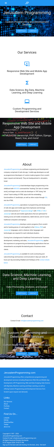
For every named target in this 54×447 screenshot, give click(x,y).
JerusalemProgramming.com (19, 372)
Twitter (6, 424)
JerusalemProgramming (12, 169)
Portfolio (22, 31)
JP (27, 3)
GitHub (6, 420)
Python (37, 227)
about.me (7, 427)
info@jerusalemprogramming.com (32, 321)
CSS (44, 211)
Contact (32, 31)
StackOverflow (8, 422)
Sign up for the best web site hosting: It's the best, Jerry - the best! (24, 445)
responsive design (27, 211)
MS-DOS (16, 188)
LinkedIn (6, 418)
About (6, 404)
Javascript (7, 214)
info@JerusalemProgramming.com (24, 438)
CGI (46, 197)
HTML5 (39, 211)
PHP (41, 227)
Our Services (8, 401)
